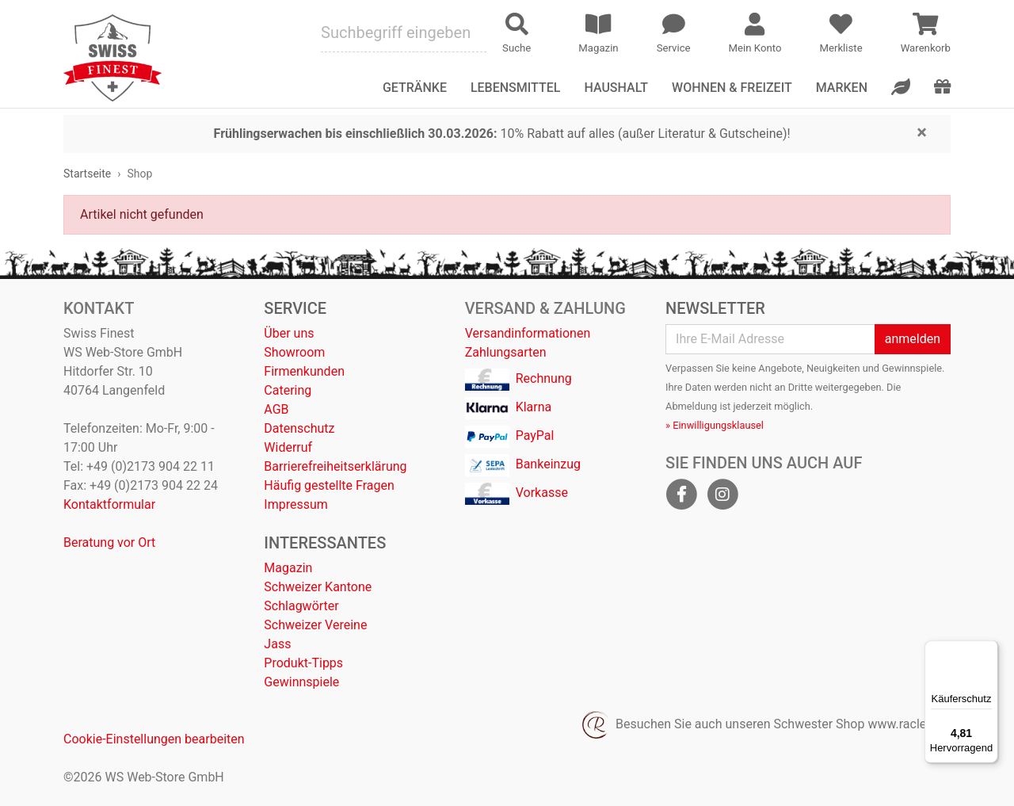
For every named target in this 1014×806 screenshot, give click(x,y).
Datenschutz (299, 428)
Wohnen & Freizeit (732, 87)
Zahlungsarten (506, 352)
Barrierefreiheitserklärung (335, 466)
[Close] (922, 131)
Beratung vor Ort (109, 542)
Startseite (87, 173)
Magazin (288, 567)
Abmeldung (691, 406)
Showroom (294, 352)
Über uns (289, 333)
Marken (841, 87)
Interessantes (325, 542)
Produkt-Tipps (303, 662)
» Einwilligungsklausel (714, 425)
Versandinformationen (528, 333)
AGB (276, 409)
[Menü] (988, 649)
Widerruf (288, 447)
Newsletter (715, 308)
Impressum (296, 504)
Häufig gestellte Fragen (329, 485)
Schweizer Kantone (318, 586)
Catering (287, 390)
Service (295, 308)
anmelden (912, 338)
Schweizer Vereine (315, 624)
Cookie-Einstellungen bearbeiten (154, 739)
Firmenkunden (304, 371)
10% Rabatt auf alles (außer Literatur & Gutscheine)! (502, 133)
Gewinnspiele (301, 681)
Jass (277, 643)
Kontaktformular (109, 504)
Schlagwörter (301, 605)
